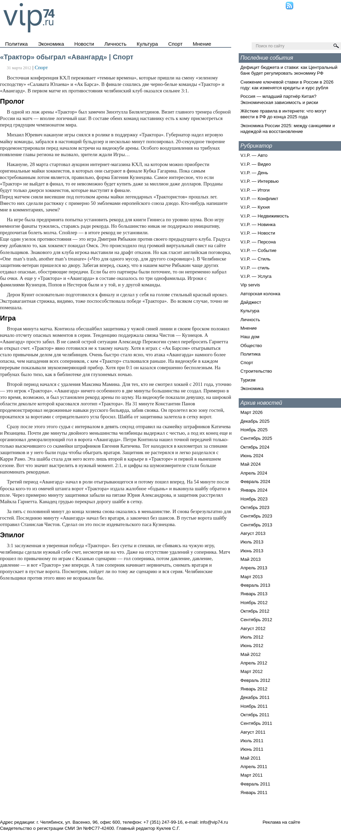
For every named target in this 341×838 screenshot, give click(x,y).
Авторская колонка (260, 293)
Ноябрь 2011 (254, 706)
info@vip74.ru (214, 822)
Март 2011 (251, 775)
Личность (115, 44)
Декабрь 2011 (254, 697)
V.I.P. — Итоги (255, 190)
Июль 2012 (251, 637)
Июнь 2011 (251, 749)
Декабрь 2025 (254, 421)
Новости (84, 44)
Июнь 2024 (251, 455)
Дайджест (250, 302)
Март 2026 (251, 412)
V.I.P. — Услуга (255, 276)
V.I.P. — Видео (255, 164)
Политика (16, 44)
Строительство (256, 371)
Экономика (51, 44)
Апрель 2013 (253, 567)
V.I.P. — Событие (258, 250)
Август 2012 (252, 628)
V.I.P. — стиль (254, 267)
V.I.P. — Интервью (259, 181)
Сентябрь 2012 (256, 619)
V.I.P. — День (254, 172)
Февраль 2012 (255, 680)
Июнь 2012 (251, 645)
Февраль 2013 (255, 585)
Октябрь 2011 (254, 714)
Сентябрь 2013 (256, 524)
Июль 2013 (251, 541)
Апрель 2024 (253, 473)
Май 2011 (250, 758)
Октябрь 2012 (254, 611)
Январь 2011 (253, 792)
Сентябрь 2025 (256, 438)
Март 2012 (251, 671)
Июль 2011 (251, 740)
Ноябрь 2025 (254, 429)
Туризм (247, 380)
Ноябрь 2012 (254, 602)
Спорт (175, 44)
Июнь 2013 (251, 550)
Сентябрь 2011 (256, 723)
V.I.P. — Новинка (258, 224)
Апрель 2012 (253, 662)
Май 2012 (250, 654)
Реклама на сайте (281, 822)
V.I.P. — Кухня (255, 207)
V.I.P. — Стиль (255, 258)
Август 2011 (252, 732)
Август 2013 (252, 533)
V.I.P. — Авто (253, 155)
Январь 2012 (253, 688)
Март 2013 (251, 576)
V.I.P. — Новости (257, 233)
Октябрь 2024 (254, 447)
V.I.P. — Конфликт (259, 198)
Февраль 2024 (255, 481)
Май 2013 (250, 559)
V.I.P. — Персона (258, 241)
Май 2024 (250, 464)
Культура (147, 44)
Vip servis (250, 284)
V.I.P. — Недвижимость (264, 216)
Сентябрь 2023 (256, 516)
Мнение (202, 44)
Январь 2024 (253, 490)
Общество (251, 345)
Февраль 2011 (255, 784)
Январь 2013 (253, 593)
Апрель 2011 (253, 766)
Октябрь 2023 (254, 507)
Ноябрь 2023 (254, 499)
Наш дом (250, 336)
